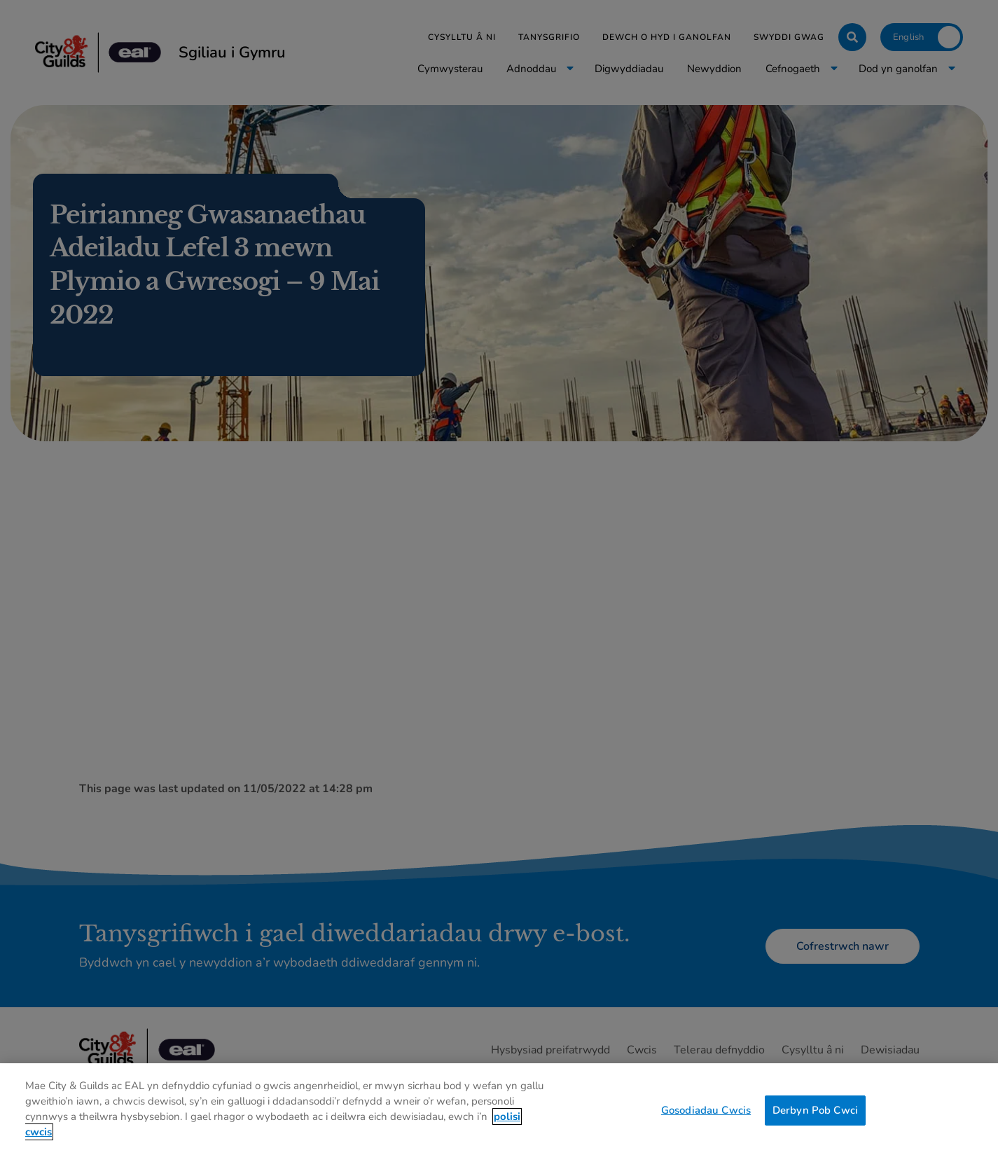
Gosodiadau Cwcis (706, 1121)
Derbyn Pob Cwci (815, 1121)
